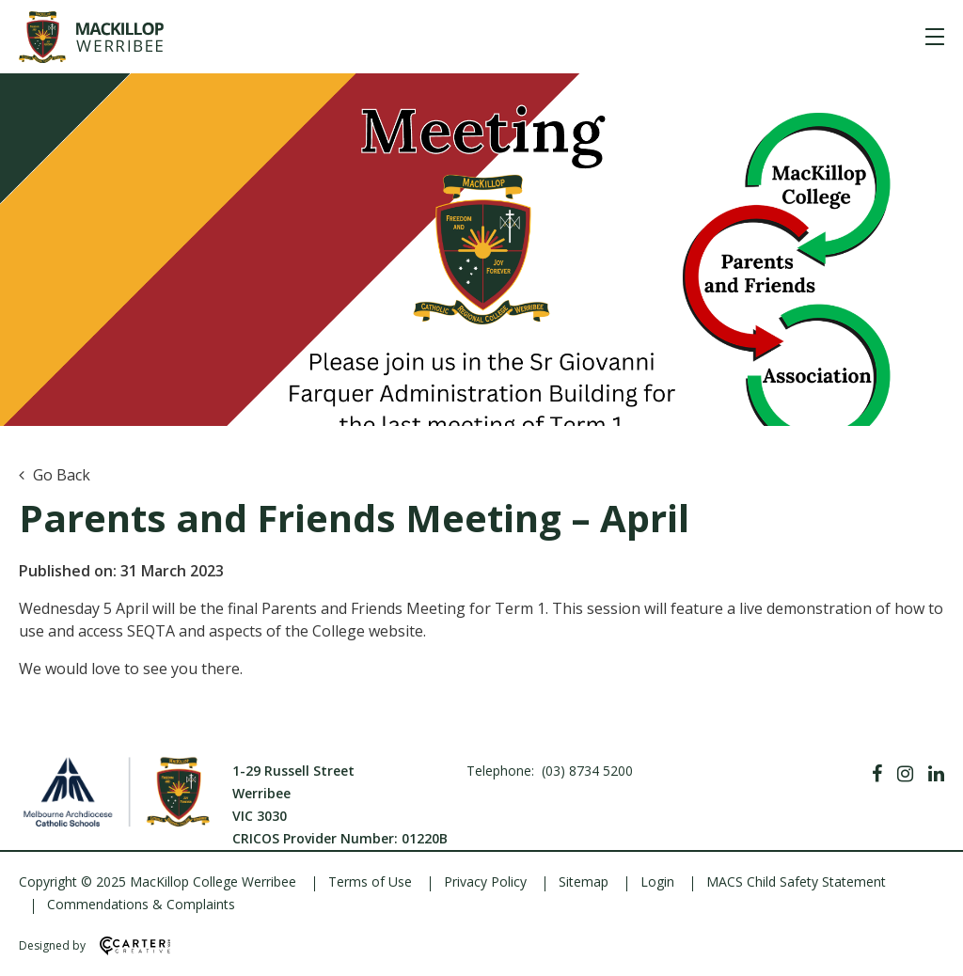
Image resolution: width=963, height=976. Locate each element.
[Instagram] (905, 774)
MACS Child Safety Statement (796, 881)
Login (657, 881)
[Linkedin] (936, 774)
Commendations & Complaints (141, 904)
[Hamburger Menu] (934, 36)
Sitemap (583, 881)
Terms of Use (370, 881)
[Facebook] (877, 774)
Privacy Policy (485, 881)
